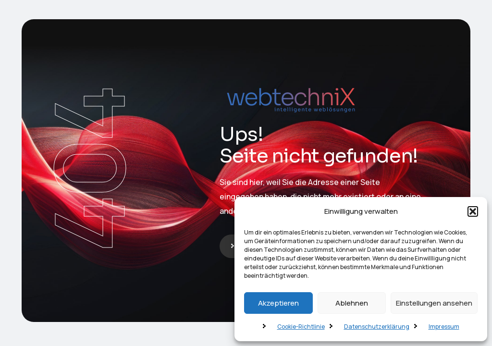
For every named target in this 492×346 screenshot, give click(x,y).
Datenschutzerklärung (376, 326)
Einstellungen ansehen (434, 303)
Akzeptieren (278, 303)
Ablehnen (351, 303)
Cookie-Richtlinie (301, 326)
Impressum (444, 326)
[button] (473, 211)
